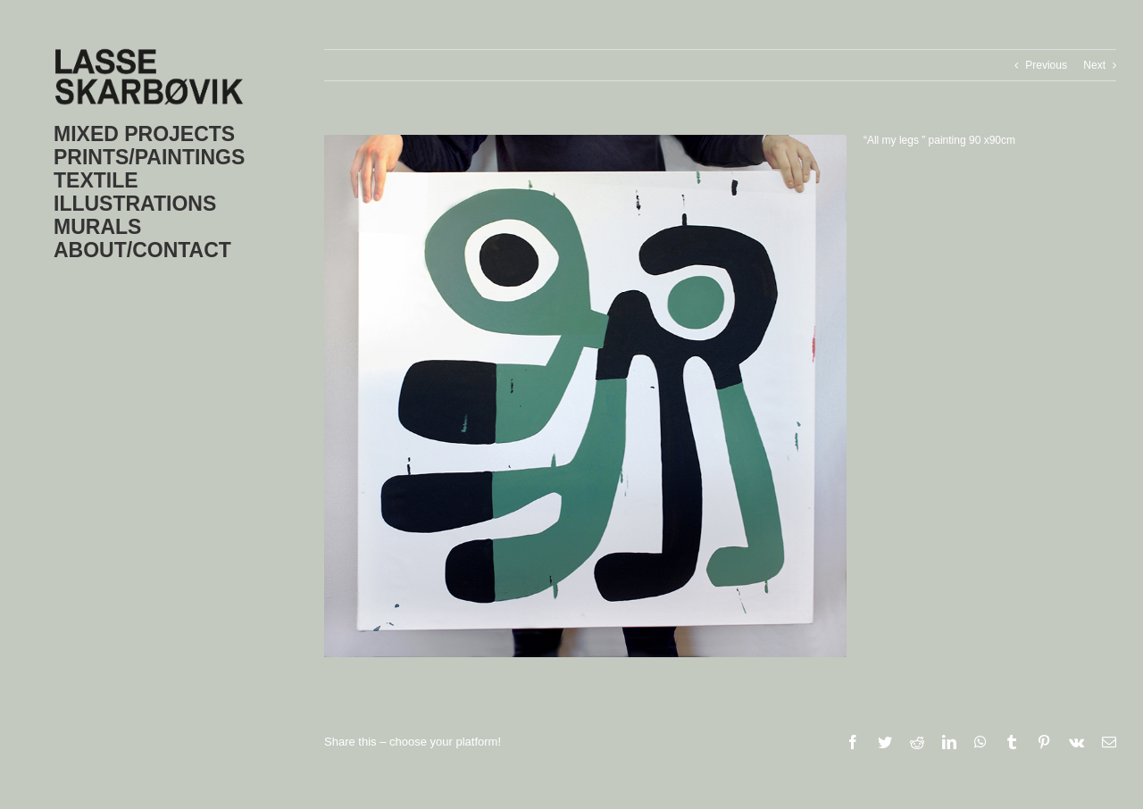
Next (1094, 65)
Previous (1046, 65)
